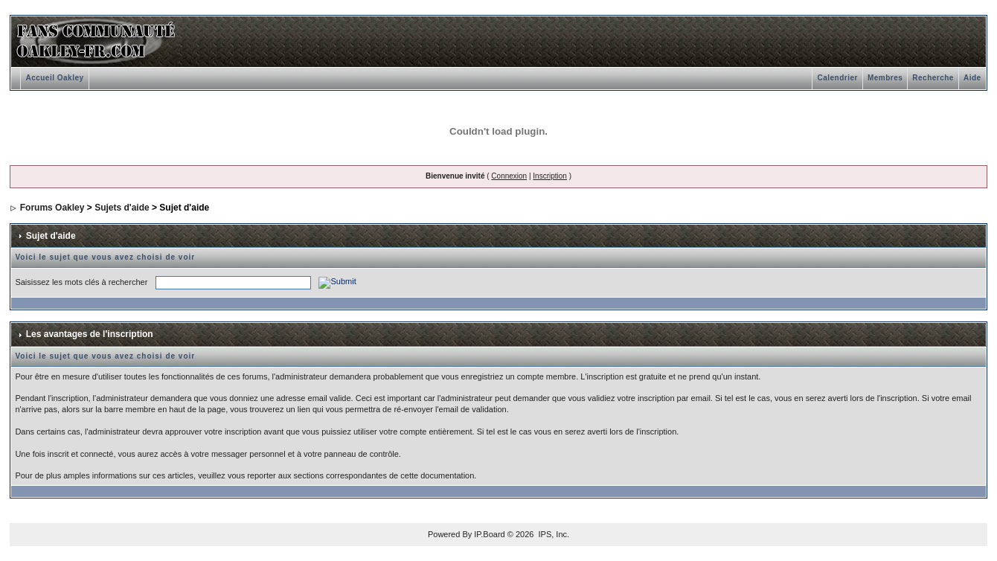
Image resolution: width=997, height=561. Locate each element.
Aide (972, 78)
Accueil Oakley (54, 78)
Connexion (509, 176)
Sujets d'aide (122, 207)
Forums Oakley (52, 207)
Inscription (550, 176)
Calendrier (837, 78)
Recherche (933, 78)
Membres (885, 78)
